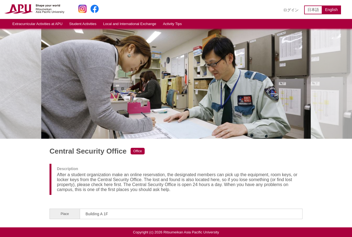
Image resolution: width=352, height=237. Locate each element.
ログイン (291, 10)
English (331, 9)
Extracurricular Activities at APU (37, 24)
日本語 (313, 9)
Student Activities (83, 24)
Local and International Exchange (129, 24)
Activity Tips (172, 24)
